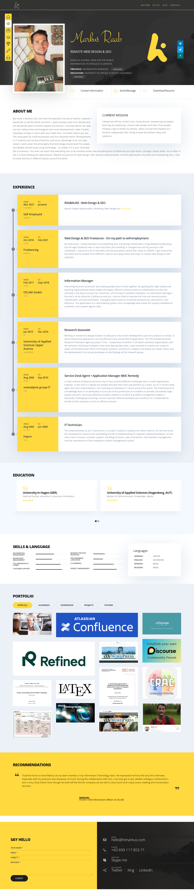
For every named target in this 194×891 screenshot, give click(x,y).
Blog (164, 5)
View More (117, 69)
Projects (89, 605)
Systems (108, 605)
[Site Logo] (16, 5)
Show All (23, 605)
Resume (156, 5)
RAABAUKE (125, 208)
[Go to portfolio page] (32, 624)
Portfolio (175, 5)
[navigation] (8, 17)
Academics (44, 605)
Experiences (67, 605)
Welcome (145, 5)
